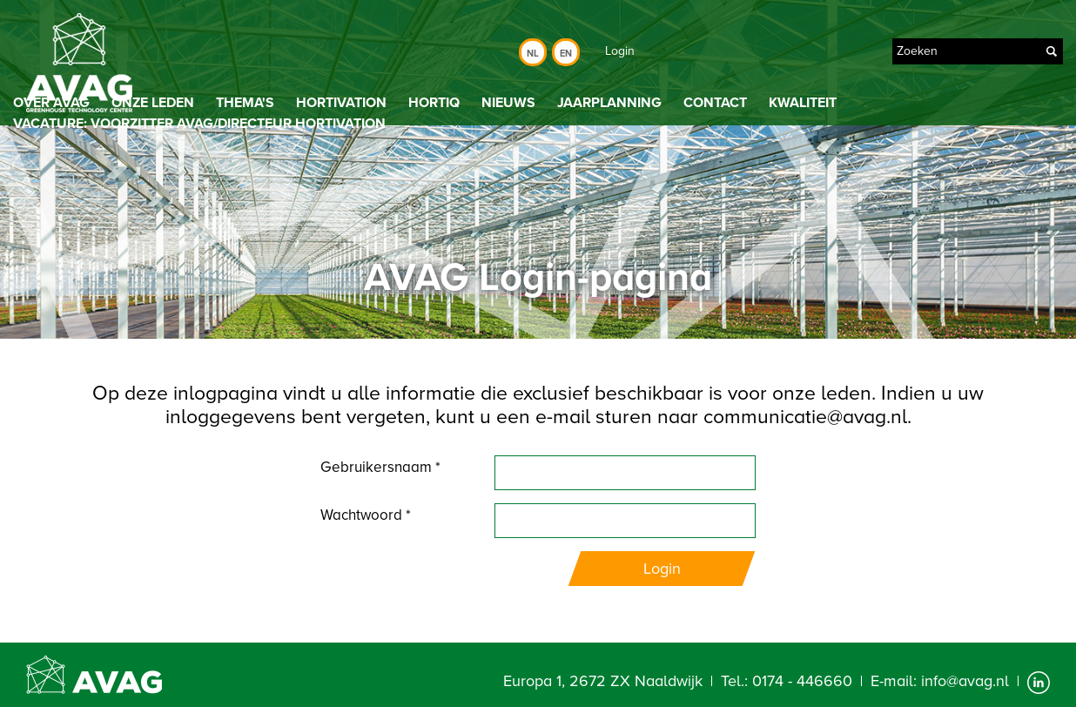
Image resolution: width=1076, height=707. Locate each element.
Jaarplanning (609, 102)
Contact (715, 102)
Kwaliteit (803, 102)
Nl (533, 53)
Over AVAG (51, 102)
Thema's (245, 102)
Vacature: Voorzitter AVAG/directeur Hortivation (199, 123)
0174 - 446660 (802, 680)
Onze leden (152, 102)
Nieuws (508, 102)
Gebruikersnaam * (380, 467)
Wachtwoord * (365, 515)
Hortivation (341, 102)
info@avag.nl (965, 680)
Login (620, 51)
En (566, 53)
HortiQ (434, 102)
